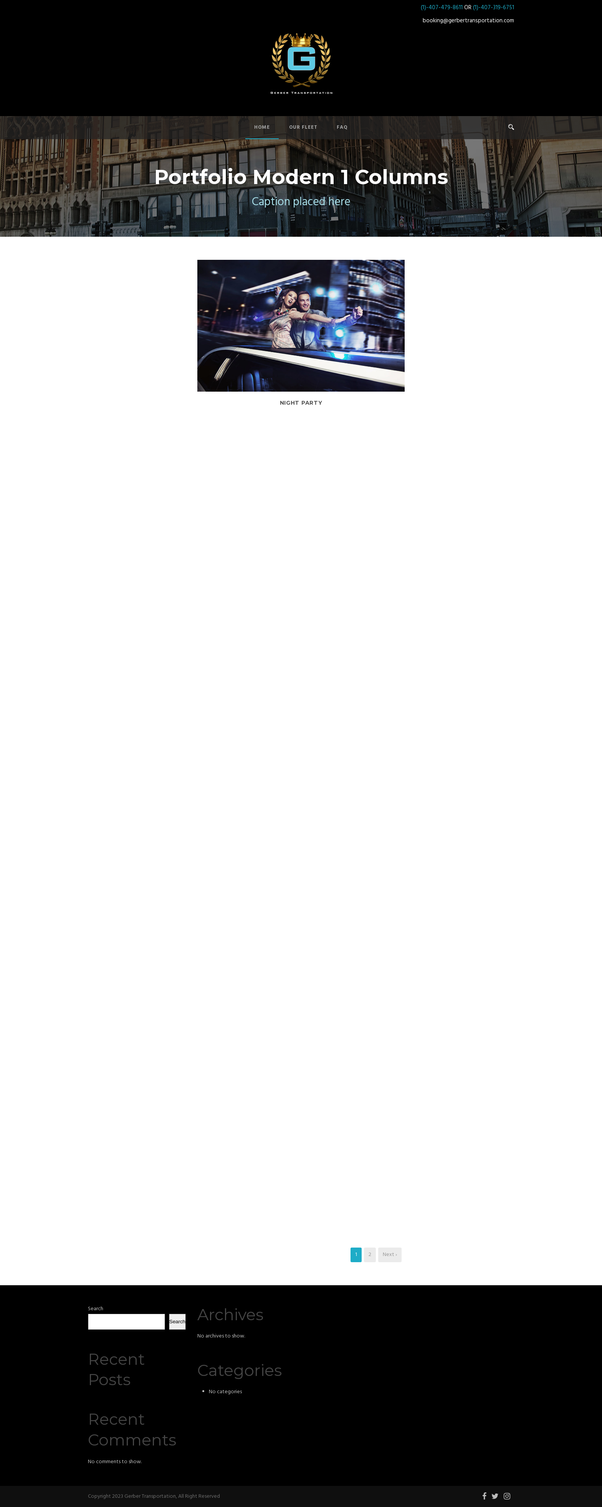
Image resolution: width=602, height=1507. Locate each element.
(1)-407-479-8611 (442, 7)
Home (262, 127)
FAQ (342, 127)
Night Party (301, 402)
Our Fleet (303, 127)
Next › (390, 1254)
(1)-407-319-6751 (493, 7)
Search (95, 1308)
